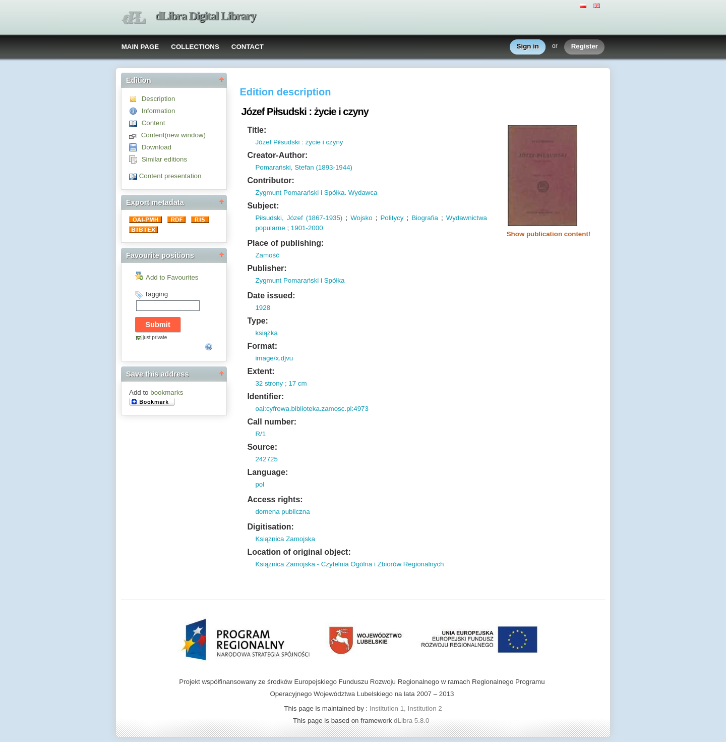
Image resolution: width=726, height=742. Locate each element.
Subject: (263, 205)
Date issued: (271, 295)
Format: (262, 346)
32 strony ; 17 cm (281, 383)
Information (158, 111)
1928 (262, 307)
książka (266, 333)
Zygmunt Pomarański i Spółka (299, 280)
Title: (256, 130)
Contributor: (270, 180)
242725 (266, 459)
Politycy (391, 218)
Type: (257, 320)
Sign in (528, 47)
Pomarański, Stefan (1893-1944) (303, 167)
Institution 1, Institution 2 (406, 708)
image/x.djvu (274, 358)
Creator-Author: (277, 155)
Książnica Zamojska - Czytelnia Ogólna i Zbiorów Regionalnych (349, 564)
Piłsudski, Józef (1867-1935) (298, 218)
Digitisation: (270, 526)
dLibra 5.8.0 (412, 720)
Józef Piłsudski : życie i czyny (299, 142)
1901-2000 (307, 228)
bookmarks (166, 392)
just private (155, 337)
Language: (267, 472)
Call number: (271, 421)
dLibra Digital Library (205, 16)
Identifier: (265, 396)
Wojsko (361, 218)
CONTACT (247, 46)
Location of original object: (298, 552)
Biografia (424, 218)
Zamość (267, 255)
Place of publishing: (285, 243)
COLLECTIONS (195, 46)
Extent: (260, 371)
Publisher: (266, 268)
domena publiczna (282, 511)
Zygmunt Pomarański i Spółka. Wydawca (316, 192)
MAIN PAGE (140, 46)
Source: (262, 447)
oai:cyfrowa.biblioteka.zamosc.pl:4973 (311, 408)
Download (156, 147)
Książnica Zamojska (285, 539)
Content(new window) (173, 135)
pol (259, 484)
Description (158, 98)
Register (584, 47)
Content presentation (170, 176)
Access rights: (274, 499)
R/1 (260, 434)
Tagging (156, 294)
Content (153, 123)
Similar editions (164, 159)
